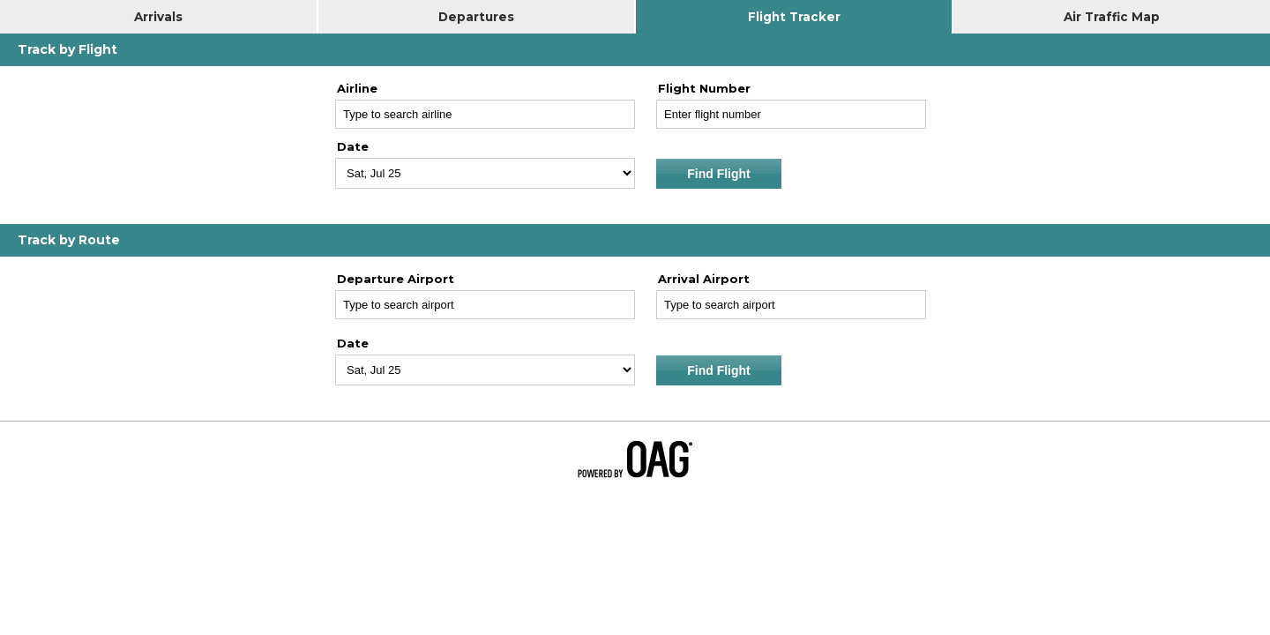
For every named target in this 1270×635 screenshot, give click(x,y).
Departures (476, 17)
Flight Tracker (794, 17)
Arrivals (158, 17)
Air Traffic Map (1112, 17)
